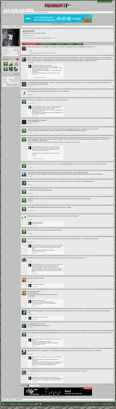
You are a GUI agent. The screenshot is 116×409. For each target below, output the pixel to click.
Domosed (30, 278)
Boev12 (29, 371)
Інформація (70, 44)
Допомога (87, 403)
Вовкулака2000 (31, 216)
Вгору (38, 404)
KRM (28, 91)
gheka (35, 53)
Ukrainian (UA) (7, 403)
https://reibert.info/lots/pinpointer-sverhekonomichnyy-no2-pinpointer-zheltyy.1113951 (57, 142)
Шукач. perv (30, 181)
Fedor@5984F (31, 207)
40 (18, 54)
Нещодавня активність (28, 12)
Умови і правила (95, 403)
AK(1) (29, 129)
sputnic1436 (35, 65)
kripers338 (31, 53)
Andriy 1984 (30, 310)
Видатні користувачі (8, 12)
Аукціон (79, 44)
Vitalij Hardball (31, 172)
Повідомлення (59, 44)
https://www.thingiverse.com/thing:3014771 (46, 181)
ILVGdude (30, 82)
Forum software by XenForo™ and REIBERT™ (94, 407)
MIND (28, 100)
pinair (29, 46)
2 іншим (47, 53)
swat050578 (30, 198)
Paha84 (29, 258)
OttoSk (29, 350)
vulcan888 (30, 190)
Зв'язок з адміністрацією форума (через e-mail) (24, 403)
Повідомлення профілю (30, 44)
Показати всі (16, 74)
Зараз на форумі (18, 12)
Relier (29, 332)
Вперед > (36, 385)
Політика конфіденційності (107, 403)
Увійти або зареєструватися (104, 1)
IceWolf (29, 120)
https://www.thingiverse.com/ (38, 251)
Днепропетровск (15, 81)
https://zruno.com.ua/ (14, 79)
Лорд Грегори (41, 53)
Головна (36, 404)
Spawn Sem (30, 238)
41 (17, 59)
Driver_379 (30, 57)
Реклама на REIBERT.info (58, 23)
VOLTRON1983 (31, 324)
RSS (40, 404)
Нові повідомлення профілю (41, 12)
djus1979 (30, 230)
